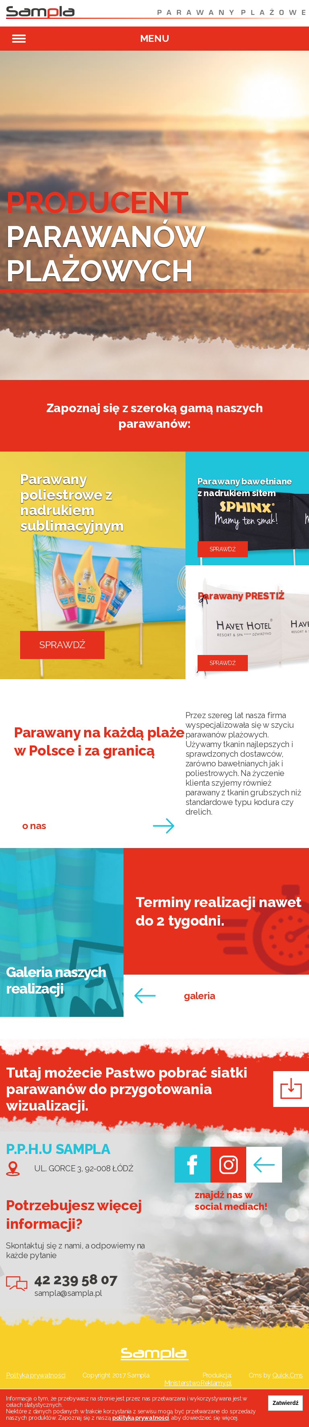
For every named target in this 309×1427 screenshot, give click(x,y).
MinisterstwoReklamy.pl (198, 1383)
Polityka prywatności (36, 1375)
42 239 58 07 (75, 1279)
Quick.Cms (287, 1375)
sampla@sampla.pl (68, 1293)
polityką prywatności (140, 1418)
